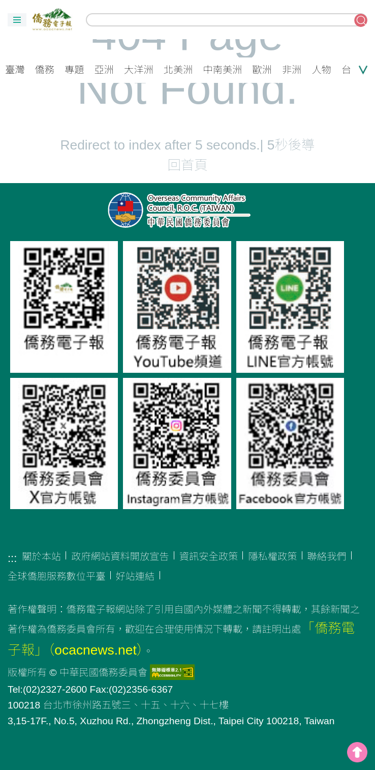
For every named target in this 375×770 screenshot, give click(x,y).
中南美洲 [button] (222, 70)
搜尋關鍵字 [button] (360, 20)
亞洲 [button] (104, 70)
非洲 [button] (292, 70)
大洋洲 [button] (138, 70)
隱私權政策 (272, 556)
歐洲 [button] (262, 70)
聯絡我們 (327, 556)
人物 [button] (322, 70)
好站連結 (135, 576)
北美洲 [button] (178, 70)
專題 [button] (74, 70)
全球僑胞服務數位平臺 (57, 576)
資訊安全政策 (208, 556)
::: (12, 558)
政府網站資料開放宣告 (120, 556)
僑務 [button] (45, 70)
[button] (17, 19)
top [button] (357, 752)
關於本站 (41, 556)
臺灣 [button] (15, 70)
